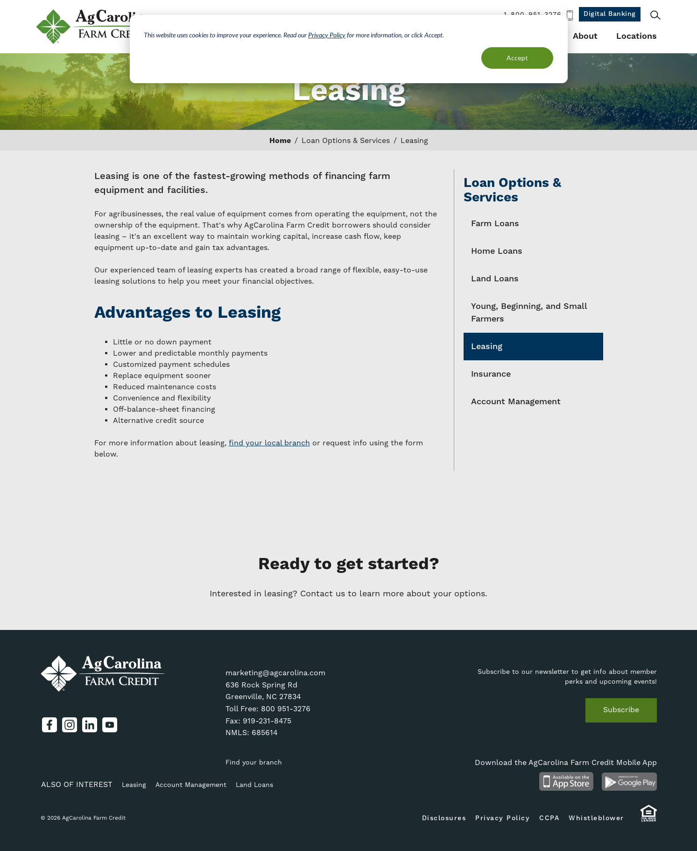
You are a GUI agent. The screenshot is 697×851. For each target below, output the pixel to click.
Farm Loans (495, 223)
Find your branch (253, 762)
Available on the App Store (566, 781)
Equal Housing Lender (649, 817)
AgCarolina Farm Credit (95, 26)
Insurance (491, 374)
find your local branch (269, 443)
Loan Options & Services (346, 140)
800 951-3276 (285, 709)
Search (655, 15)
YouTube (109, 724)
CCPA (549, 818)
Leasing (486, 346)
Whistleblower (596, 818)
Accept (517, 58)
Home (280, 140)
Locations (636, 36)
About (585, 36)
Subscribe (621, 710)
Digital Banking (610, 14)
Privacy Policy (326, 35)
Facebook (49, 724)
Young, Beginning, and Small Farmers (529, 312)
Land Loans (495, 278)
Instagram (69, 724)
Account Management (516, 401)
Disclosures (444, 818)
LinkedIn (89, 724)
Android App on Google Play (629, 781)
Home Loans (496, 251)
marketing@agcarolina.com (275, 673)
